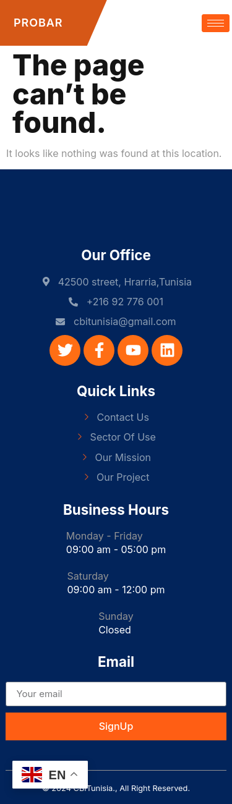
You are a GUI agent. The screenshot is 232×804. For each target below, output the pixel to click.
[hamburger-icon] (216, 23)
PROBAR (38, 22)
